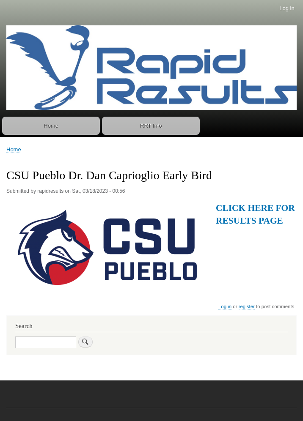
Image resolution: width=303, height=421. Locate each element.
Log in (286, 8)
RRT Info (151, 126)
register (247, 306)
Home (51, 126)
